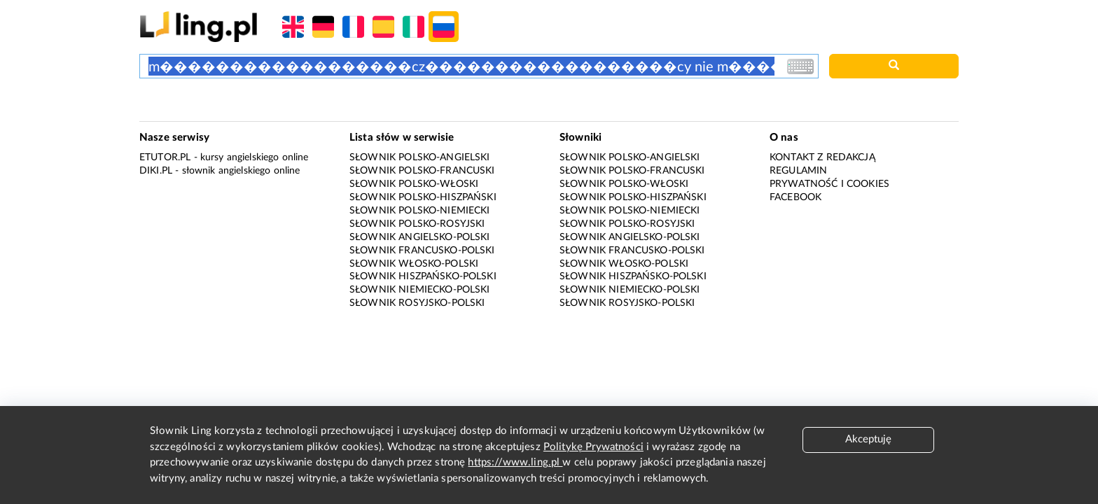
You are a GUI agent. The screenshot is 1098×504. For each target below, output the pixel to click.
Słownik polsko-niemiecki (419, 211)
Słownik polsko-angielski (419, 157)
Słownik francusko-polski (422, 250)
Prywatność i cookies (829, 184)
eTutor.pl (164, 157)
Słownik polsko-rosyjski (417, 224)
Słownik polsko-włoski (413, 184)
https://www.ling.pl (515, 462)
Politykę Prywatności (593, 447)
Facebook (795, 197)
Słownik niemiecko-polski (419, 290)
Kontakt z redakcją (822, 157)
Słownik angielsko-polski (419, 237)
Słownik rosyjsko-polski (417, 303)
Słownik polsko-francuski (422, 171)
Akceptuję (868, 439)
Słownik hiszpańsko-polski (422, 276)
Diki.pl (155, 171)
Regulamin (798, 171)
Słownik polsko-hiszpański (422, 197)
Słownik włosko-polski (413, 264)
